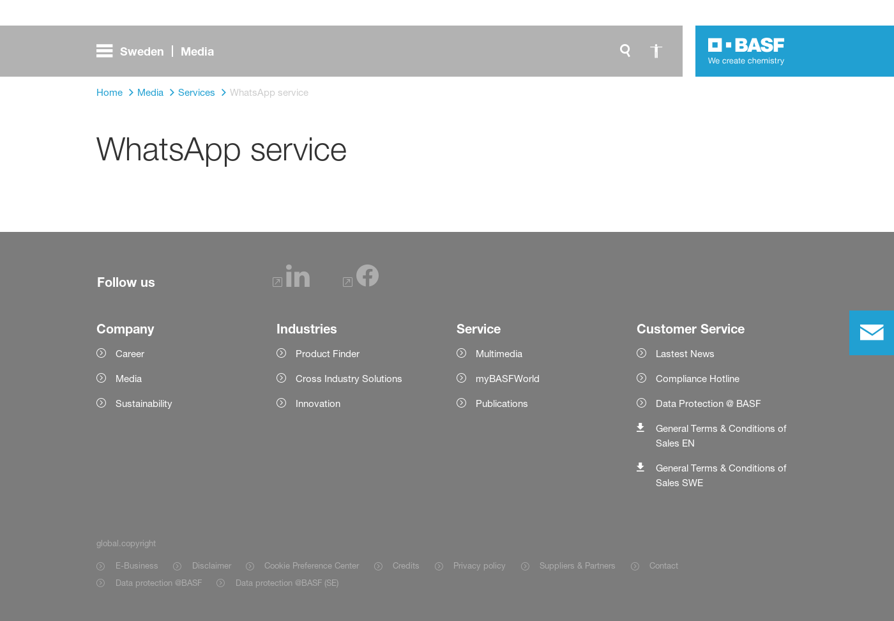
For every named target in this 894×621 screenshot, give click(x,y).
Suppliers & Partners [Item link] (578, 565)
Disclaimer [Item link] (211, 565)
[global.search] (625, 51)
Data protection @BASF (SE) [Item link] (287, 583)
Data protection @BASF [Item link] (159, 583)
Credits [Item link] (406, 565)
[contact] (871, 332)
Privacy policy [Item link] (479, 565)
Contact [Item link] (663, 565)
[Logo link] (746, 51)
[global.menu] (160, 51)
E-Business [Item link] (137, 565)
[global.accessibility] (655, 51)
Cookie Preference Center (311, 565)
